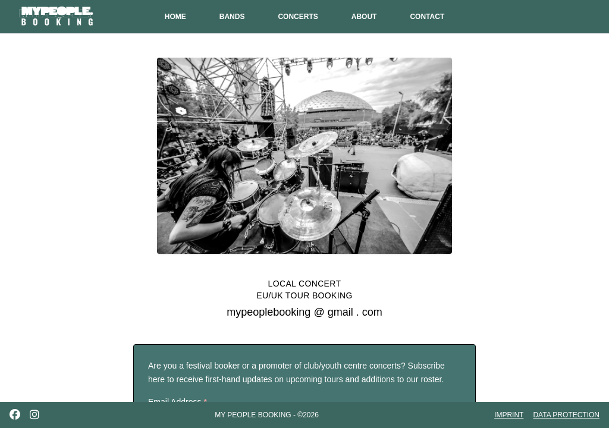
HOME (175, 16)
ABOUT (364, 16)
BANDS (232, 16)
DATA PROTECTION (566, 415)
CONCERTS (298, 16)
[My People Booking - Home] (57, 17)
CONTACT (427, 16)
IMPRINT (508, 415)
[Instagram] (34, 415)
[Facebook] (15, 415)
